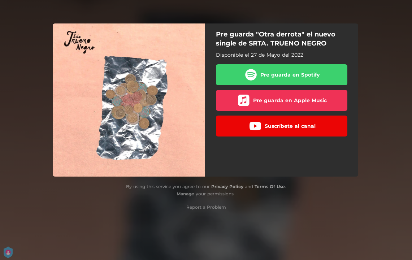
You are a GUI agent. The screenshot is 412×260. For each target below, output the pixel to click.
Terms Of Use (270, 186)
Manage (185, 193)
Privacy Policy (227, 186)
